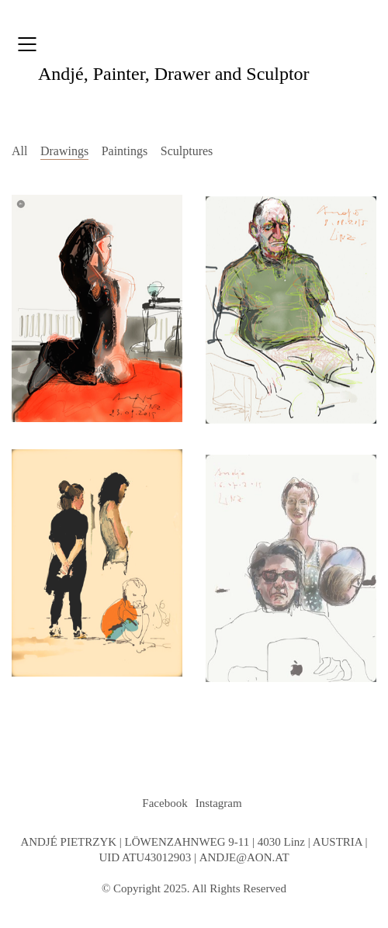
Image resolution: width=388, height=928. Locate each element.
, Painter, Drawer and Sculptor (174, 74)
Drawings (64, 151)
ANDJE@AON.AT (244, 857)
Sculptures (187, 151)
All (19, 151)
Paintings (125, 151)
